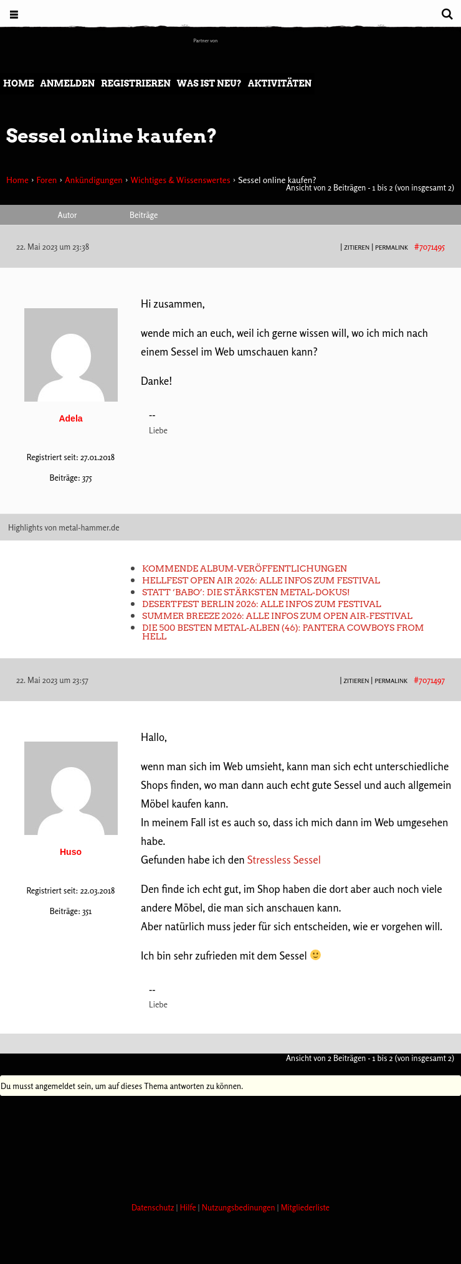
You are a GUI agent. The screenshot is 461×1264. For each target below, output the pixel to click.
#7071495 (429, 247)
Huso (71, 852)
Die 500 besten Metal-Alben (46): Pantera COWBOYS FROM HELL (283, 632)
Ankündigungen (94, 179)
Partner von (206, 40)
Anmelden (67, 83)
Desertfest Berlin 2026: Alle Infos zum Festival (261, 604)
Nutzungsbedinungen (239, 1207)
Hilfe (189, 1207)
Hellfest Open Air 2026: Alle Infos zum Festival (261, 580)
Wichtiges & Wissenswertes (180, 179)
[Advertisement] (227, 1146)
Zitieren (356, 247)
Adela (70, 418)
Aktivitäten (279, 83)
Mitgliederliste (305, 1207)
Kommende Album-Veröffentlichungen (244, 568)
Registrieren (136, 83)
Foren (46, 179)
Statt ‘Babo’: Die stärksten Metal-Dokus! (246, 592)
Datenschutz (153, 1207)
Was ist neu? (209, 83)
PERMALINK (391, 247)
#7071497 (429, 680)
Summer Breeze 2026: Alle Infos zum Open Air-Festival (277, 616)
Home (18, 83)
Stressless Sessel (284, 859)
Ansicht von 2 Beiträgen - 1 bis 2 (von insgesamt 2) (370, 187)
